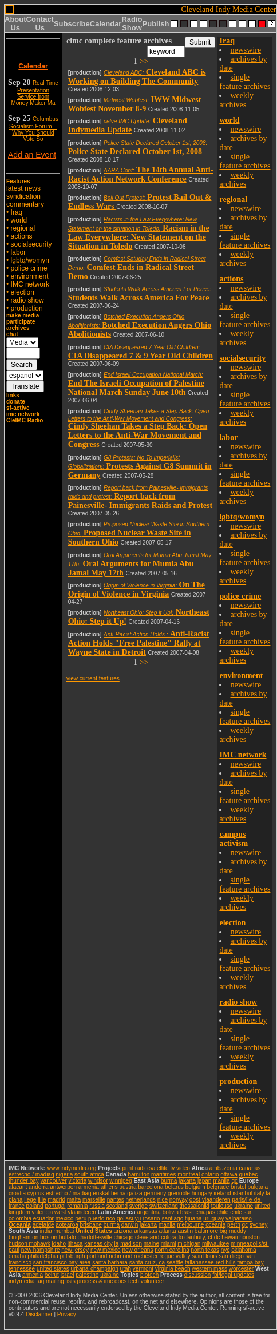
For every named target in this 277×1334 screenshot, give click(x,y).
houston (249, 1237)
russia (97, 1206)
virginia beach (173, 1269)
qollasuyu (129, 1218)
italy (259, 1193)
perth (233, 1225)
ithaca (75, 1243)
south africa (89, 1174)
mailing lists (61, 1281)
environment (30, 276)
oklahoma (243, 1250)
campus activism (233, 839)
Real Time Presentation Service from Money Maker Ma (34, 93)
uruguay (213, 1218)
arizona (123, 1231)
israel (67, 1275)
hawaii (229, 1237)
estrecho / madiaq (31, 1174)
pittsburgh (72, 1256)
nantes (115, 1199)
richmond (120, 1256)
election (22, 292)
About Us (15, 23)
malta (74, 1199)
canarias (249, 1168)
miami (168, 1243)
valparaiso (238, 1218)
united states (53, 1269)
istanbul (242, 1193)
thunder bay (24, 1181)
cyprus (35, 1193)
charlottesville (94, 1237)
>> (144, 61)
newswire (245, 50)
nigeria (64, 1174)
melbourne (190, 1225)
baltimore (206, 1231)
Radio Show (131, 23)
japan (204, 1181)
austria (128, 1187)
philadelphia (42, 1256)
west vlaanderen (75, 1212)
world (19, 220)
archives (18, 328)
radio (141, 1168)
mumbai (64, 1231)
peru (80, 1218)
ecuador (43, 1218)
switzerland (163, 1206)
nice (162, 1199)
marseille (93, 1199)
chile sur (240, 1212)
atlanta (167, 1231)
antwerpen (63, 1187)
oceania (215, 1225)
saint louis (204, 1256)
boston (48, 1237)
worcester (241, 1269)
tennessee (22, 1269)
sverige (138, 1206)
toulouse (222, 1206)
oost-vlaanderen (210, 1199)
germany (155, 1193)
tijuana (193, 1218)
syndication (23, 196)
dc (217, 1237)
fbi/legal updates (233, 1275)
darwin (129, 1225)
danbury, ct (198, 1237)
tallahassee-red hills (210, 1262)
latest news (23, 188)
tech (133, 1281)
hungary (202, 1193)
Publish (156, 23)
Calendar (106, 23)
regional (23, 228)
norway (178, 1199)
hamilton (138, 1174)
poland (34, 1206)
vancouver (54, 1181)
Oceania (20, 1225)
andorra (38, 1187)
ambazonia (223, 1168)
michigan (188, 1243)
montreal (188, 1174)
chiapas (205, 1212)
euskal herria (109, 1193)
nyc (225, 1250)
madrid (56, 1199)
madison (131, 1243)
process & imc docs (102, 1281)
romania (77, 1206)
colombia (20, 1218)
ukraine (243, 1206)
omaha (17, 1256)
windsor (98, 1181)
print (127, 1168)
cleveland (147, 1237)
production (27, 308)
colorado (172, 1237)
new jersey (75, 1250)
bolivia (171, 1212)
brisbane (91, 1225)
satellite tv (162, 1168)
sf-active (18, 408)
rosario (151, 1218)
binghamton (23, 1237)
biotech (149, 1275)
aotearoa (67, 1225)
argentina (149, 1212)
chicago (123, 1237)
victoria (78, 1181)
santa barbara (110, 1262)
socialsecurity (31, 244)
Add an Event (32, 154)
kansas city (98, 1243)
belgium (195, 1187)
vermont (143, 1269)
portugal (55, 1206)
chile (223, 1212)
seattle (175, 1262)
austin (185, 1231)
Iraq (17, 212)
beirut (52, 1275)
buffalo (67, 1237)
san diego (231, 1256)
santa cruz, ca (147, 1262)
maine (151, 1243)
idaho (59, 1243)
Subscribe (72, 23)
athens (109, 1187)
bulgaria (258, 1187)
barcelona (150, 1187)
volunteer (152, 1281)
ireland (222, 1193)
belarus (174, 1187)
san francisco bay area (62, 1262)
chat (12, 334)
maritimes (163, 1174)
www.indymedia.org (72, 1168)
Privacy (66, 1314)
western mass (209, 1269)
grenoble (179, 1193)
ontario (210, 1174)
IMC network (30, 284)
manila (221, 1181)
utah (125, 1269)
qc (234, 1181)
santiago (172, 1218)
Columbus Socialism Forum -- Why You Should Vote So (33, 129)
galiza (134, 1193)
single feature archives (244, 82)
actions (22, 236)
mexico (65, 1218)
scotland (117, 1206)
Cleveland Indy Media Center (228, 9)
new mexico (105, 1250)
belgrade (218, 1187)
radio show (27, 300)
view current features (93, 678)
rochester (146, 1256)
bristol (238, 1187)
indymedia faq (26, 1281)
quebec (248, 1174)
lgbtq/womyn (30, 260)
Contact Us (40, 23)
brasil (187, 1212)
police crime (29, 268)
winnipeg (120, 1181)
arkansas (145, 1231)
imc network (22, 414)
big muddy (233, 1231)
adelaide (43, 1225)
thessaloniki (194, 1206)
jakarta (187, 1181)
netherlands (141, 1199)
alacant (18, 1187)
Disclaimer (39, 1314)
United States (94, 1231)
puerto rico (101, 1218)
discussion (197, 1275)
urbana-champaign (94, 1269)
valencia (42, 1212)
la (116, 1243)
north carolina (172, 1250)
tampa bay (250, 1262)
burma (169, 1181)
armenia (88, 1187)
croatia (17, 1193)
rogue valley (175, 1256)
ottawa (228, 1174)
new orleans (137, 1250)
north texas (205, 1250)
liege (30, 1199)
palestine (87, 1275)
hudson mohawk (29, 1243)
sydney (259, 1225)
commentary (25, 204)
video (183, 1168)
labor (18, 252)
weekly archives (236, 100)
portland (96, 1256)
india (46, 1231)
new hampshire (40, 1250)
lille (42, 1199)
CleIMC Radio (24, 420)
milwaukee (215, 1243)
